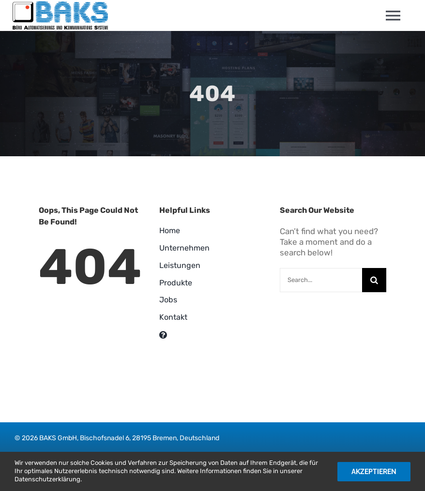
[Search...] (321, 280)
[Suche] (374, 280)
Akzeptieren (373, 472)
